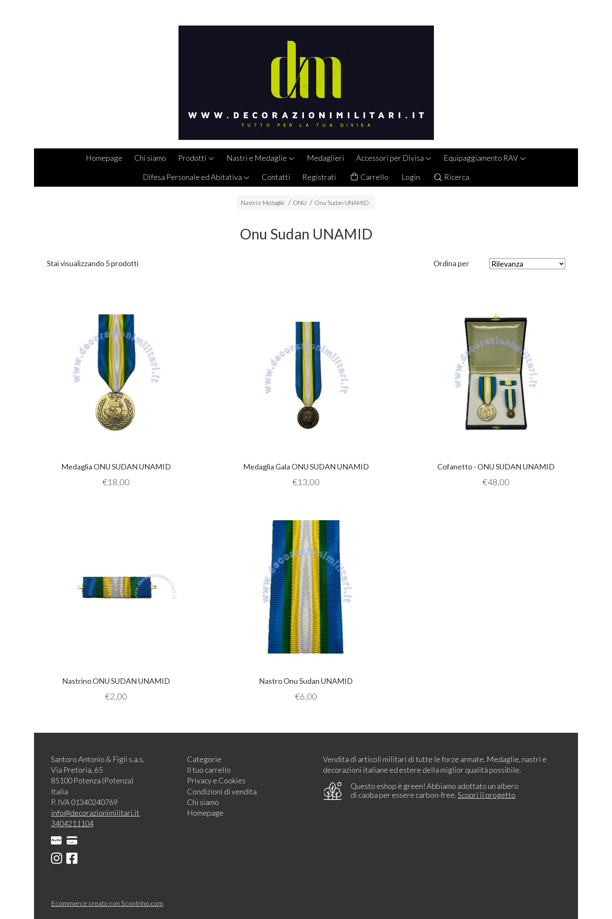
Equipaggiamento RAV (485, 157)
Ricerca (451, 177)
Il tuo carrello (209, 769)
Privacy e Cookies (216, 780)
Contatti (276, 177)
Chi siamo (150, 157)
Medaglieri (325, 157)
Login (411, 177)
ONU (299, 202)
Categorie (204, 759)
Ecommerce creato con (107, 903)
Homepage (104, 157)
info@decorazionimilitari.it (95, 812)
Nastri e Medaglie (261, 157)
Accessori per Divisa (394, 157)
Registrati (319, 177)
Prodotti (196, 157)
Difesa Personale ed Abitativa (196, 177)
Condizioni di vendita (222, 791)
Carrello (368, 177)
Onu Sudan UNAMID (341, 202)
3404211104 (72, 823)
